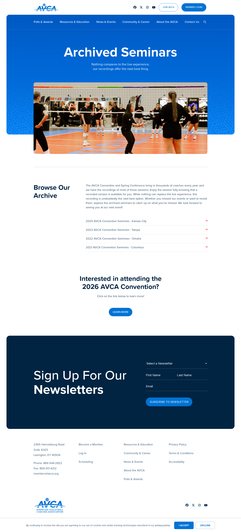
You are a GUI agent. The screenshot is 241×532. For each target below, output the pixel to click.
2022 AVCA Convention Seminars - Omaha (113, 238)
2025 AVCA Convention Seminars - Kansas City (116, 221)
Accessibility (176, 462)
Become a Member (91, 444)
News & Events (106, 22)
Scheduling (86, 462)
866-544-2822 (52, 463)
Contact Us (192, 22)
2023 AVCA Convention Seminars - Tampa (113, 230)
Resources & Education (74, 22)
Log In (82, 453)
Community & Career (136, 22)
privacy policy (162, 525)
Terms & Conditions (181, 453)
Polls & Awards (43, 22)
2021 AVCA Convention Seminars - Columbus (115, 247)
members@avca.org (46, 474)
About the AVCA (167, 22)
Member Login (194, 7)
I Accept (184, 525)
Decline (205, 525)
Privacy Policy (178, 444)
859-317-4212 (48, 468)
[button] (203, 22)
